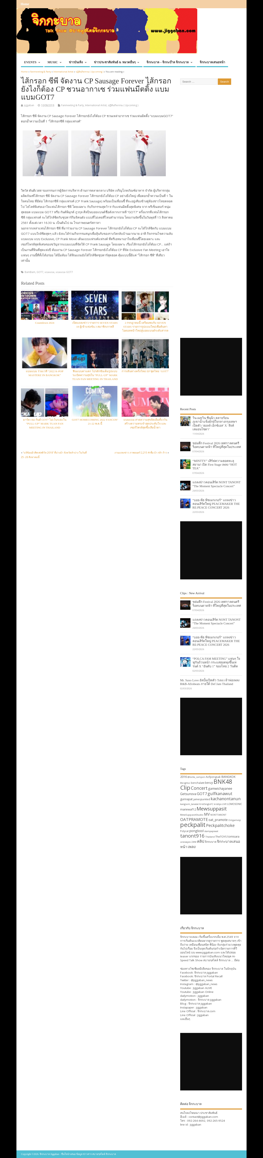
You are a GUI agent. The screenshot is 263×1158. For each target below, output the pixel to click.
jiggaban (29, 105)
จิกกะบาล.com (206, 1011)
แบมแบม (49, 272)
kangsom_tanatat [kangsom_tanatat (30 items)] (189, 804)
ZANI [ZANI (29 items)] (193, 841)
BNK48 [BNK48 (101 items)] (222, 781)
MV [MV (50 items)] (207, 814)
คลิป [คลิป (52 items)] (200, 841)
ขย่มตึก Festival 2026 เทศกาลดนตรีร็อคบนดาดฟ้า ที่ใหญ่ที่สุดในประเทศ (217, 445)
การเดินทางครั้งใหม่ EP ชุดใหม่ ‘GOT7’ (145, 371)
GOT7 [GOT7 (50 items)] (202, 793)
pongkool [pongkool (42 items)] (196, 831)
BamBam (30, 272)
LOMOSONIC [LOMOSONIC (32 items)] (234, 804)
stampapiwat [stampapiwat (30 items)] (211, 831)
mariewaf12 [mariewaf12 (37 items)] (188, 809)
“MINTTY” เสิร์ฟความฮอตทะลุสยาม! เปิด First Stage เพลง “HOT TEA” (215, 464)
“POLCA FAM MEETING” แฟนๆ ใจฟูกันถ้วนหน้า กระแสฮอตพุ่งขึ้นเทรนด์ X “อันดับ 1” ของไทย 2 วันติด (216, 662)
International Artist (96, 105)
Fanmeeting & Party (72, 105)
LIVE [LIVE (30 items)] (224, 804)
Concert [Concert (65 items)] (199, 788)
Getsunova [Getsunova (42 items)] (188, 794)
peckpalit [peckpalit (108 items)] (192, 825)
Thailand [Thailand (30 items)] (210, 836)
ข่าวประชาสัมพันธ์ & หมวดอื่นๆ (115, 62)
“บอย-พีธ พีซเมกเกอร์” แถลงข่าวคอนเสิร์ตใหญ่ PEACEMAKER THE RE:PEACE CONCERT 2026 (216, 503)
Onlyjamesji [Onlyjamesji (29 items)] (234, 820)
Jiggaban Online (203, 992)
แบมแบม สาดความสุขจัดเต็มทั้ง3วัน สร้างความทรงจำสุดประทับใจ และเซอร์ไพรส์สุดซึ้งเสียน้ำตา (145, 423)
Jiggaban (203, 1015)
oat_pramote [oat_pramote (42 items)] (218, 819)
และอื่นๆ (185, 1019)
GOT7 (40, 272)
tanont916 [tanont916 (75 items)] (192, 835)
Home (25, 4)
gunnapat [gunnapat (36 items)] (186, 799)
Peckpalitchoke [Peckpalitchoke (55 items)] (220, 825)
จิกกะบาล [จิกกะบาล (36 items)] (210, 842)
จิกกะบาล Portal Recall (208, 976)
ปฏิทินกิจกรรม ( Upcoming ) (123, 105)
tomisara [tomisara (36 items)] (233, 836)
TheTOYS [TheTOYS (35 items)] (221, 836)
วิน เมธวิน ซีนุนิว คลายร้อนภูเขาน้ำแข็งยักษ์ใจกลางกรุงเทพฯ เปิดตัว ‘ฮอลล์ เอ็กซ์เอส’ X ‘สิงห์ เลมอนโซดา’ (215, 423)
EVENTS (30, 62)
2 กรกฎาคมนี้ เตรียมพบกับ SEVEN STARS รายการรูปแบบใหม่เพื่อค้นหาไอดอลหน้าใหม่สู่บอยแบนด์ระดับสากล (145, 326)
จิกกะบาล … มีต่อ (229, 960)
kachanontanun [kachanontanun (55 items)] (226, 798)
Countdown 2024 (44, 322)
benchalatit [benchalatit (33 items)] (197, 783)
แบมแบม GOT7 (64, 272)
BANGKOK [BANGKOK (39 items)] (228, 777)
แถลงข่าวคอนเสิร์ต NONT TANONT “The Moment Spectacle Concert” (217, 484)
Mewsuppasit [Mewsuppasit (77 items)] (212, 808)
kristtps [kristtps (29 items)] (217, 804)
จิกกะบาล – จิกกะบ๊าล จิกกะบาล (167, 62)
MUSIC (52, 62)
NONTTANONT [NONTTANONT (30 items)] (218, 814)
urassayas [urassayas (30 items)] (185, 841)
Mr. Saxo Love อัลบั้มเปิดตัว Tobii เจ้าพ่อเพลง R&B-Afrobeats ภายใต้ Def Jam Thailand (210, 682)
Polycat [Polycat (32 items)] (184, 831)
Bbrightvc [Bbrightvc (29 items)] (185, 783)
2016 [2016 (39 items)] (183, 777)
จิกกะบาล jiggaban (206, 972)
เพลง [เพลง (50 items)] (192, 846)
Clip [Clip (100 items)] (185, 787)
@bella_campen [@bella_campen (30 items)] (196, 776)
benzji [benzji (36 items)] (209, 783)
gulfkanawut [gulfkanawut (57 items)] (220, 793)
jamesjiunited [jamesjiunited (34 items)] (201, 799)
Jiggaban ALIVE (202, 988)
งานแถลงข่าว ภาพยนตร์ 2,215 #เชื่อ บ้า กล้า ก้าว (140, 452)
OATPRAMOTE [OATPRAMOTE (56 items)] (194, 819)
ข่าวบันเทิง (76, 62)
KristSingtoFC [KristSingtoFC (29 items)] (206, 804)
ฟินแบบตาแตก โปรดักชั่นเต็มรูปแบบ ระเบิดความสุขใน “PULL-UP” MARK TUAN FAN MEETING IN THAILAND (95, 375)
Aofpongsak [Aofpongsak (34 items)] (213, 777)
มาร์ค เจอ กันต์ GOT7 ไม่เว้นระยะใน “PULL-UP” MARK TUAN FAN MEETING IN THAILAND (44, 423)
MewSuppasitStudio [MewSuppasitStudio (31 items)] (191, 814)
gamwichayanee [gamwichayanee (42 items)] (220, 788)
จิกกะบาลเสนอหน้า (212, 62)
